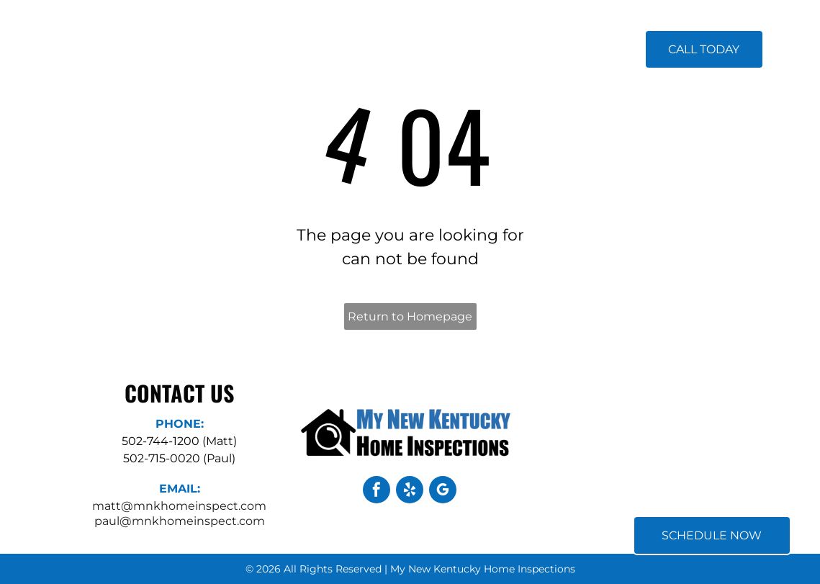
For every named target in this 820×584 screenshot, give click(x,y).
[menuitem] (287, 50)
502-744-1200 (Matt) (179, 441)
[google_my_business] (442, 491)
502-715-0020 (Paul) (179, 458)
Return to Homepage (410, 316)
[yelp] (409, 491)
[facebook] (376, 491)
